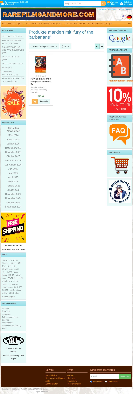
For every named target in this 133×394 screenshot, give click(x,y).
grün (11, 269)
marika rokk (13, 284)
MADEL (16, 281)
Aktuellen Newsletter (13, 129)
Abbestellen (111, 381)
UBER (11, 293)
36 (65, 46)
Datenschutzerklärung (11, 325)
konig (4, 275)
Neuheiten (112, 9)
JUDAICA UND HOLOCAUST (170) (10, 73)
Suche (121, 9)
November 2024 (13, 198)
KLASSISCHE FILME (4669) (10, 58)
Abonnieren (96, 381)
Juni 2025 (13, 169)
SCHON (5, 290)
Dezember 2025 (13, 148)
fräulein (5, 263)
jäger (16, 272)
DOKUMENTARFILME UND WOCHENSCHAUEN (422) (88, 24)
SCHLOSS (18, 287)
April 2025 (13, 177)
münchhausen (7, 287)
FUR (19, 263)
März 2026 (13, 135)
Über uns (6, 311)
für (3, 266)
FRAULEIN (13, 260)
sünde (18, 290)
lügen (4, 278)
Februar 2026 (13, 139)
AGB (4, 328)
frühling (12, 263)
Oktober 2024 (13, 202)
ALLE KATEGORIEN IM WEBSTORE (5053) (44, 24)
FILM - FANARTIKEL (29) (12, 64)
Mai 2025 (13, 173)
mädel (4, 284)
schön (12, 290)
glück (5, 269)
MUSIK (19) (7, 68)
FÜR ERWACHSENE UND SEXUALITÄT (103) (13, 79)
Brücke (4, 260)
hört (3, 272)
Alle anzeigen (8, 297)
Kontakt (129, 9)
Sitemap (5, 320)
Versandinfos (7, 323)
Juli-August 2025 (13, 165)
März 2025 (13, 181)
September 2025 (13, 160)
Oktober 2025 (13, 156)
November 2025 (13, 152)
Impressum (72, 381)
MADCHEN (15, 277)
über (17, 293)
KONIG (11, 275)
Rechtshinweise (74, 384)
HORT (16, 269)
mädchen (7, 281)
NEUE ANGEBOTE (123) (12, 24)
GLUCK (11, 266)
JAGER (9, 272)
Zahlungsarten (52, 384)
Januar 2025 (13, 190)
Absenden (124, 376)
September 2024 (13, 207)
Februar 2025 (13, 186)
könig (18, 275)
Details (44, 101)
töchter (5, 293)
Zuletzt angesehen (10, 317)
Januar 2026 (13, 144)
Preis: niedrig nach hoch (43, 46)
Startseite (102, 9)
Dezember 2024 (13, 194)
